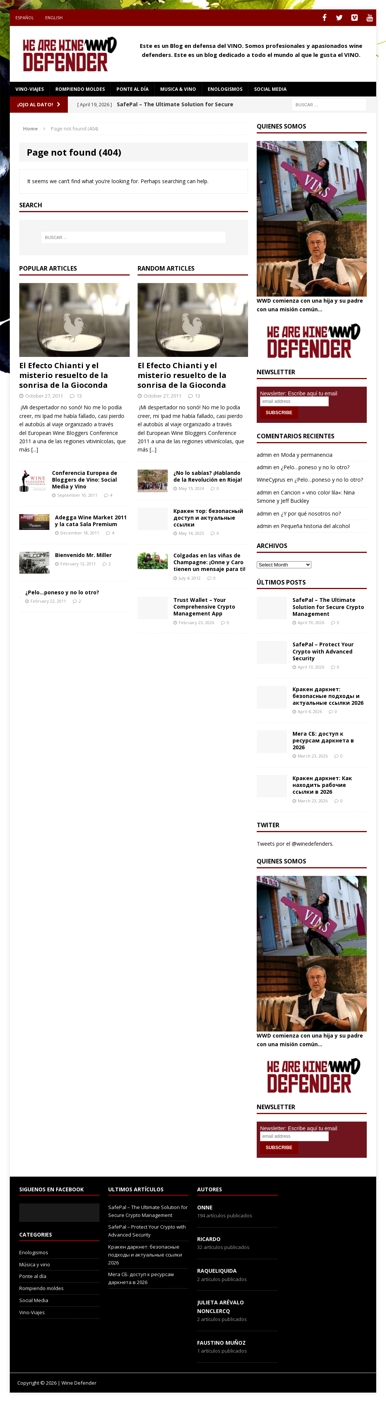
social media (270, 89)
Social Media (33, 1300)
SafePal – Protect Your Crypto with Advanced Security (323, 651)
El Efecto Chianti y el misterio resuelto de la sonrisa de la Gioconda (63, 375)
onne (205, 1207)
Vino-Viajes (29, 89)
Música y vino (34, 1264)
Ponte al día (132, 89)
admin (264, 454)
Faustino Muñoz (221, 1342)
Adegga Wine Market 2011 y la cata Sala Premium (91, 521)
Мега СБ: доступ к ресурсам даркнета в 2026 (323, 740)
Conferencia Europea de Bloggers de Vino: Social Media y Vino (84, 479)
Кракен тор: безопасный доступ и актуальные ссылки (208, 517)
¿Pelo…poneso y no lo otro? (62, 592)
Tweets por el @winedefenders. (295, 843)
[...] (34, 449)
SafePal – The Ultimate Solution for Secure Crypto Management (328, 606)
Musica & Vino (178, 89)
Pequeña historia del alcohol (315, 526)
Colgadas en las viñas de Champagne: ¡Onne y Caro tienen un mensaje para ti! (209, 562)
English (54, 17)
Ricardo (209, 1239)
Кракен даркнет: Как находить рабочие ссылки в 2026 (322, 784)
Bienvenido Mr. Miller (83, 555)
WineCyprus (271, 479)
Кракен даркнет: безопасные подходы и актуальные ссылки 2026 (328, 696)
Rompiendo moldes (80, 89)
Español (24, 17)
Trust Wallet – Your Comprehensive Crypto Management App (204, 606)
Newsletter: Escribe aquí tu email (298, 393)
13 (79, 395)
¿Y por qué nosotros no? (311, 513)
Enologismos (225, 89)
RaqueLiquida (217, 1270)
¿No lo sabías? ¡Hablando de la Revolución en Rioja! (207, 476)
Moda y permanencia (306, 454)
